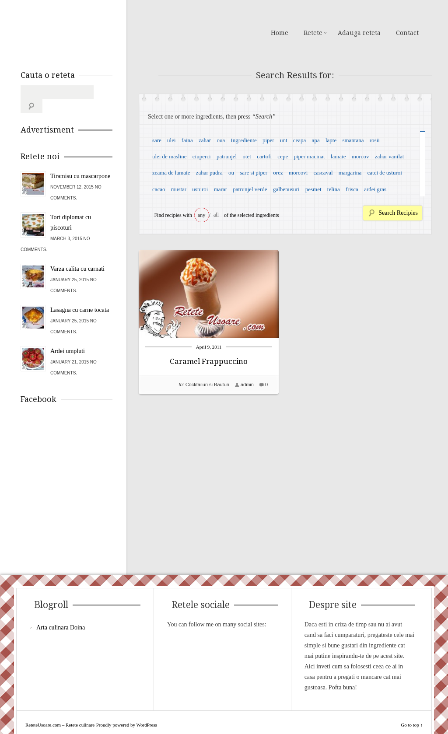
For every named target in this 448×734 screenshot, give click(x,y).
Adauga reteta (359, 32)
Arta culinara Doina (60, 613)
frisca (352, 189)
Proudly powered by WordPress (126, 710)
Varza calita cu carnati (77, 255)
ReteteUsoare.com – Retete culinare (83, 31)
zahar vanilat (389, 156)
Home (279, 32)
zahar (205, 140)
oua (221, 140)
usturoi (200, 189)
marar (220, 189)
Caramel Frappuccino (209, 361)
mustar (178, 189)
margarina (350, 172)
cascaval (323, 172)
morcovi (298, 172)
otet (246, 156)
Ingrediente (243, 140)
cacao (158, 189)
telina (333, 189)
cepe (282, 156)
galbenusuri (286, 189)
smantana (353, 140)
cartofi (264, 156)
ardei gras (375, 189)
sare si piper (253, 172)
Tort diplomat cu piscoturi (70, 208)
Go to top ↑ (412, 710)
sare (156, 140)
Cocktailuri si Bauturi (207, 384)
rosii (375, 140)
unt (283, 140)
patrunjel (227, 156)
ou (231, 172)
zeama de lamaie (171, 172)
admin (247, 384)
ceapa (299, 140)
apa (316, 140)
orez (278, 172)
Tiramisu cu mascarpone (80, 162)
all (216, 215)
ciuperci (201, 156)
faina (187, 140)
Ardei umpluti (67, 337)
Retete (313, 32)
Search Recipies (398, 213)
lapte (331, 140)
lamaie (338, 156)
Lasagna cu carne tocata (79, 296)
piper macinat (309, 156)
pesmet (313, 189)
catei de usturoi (385, 172)
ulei (171, 140)
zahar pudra (209, 172)
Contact (407, 32)
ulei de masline (169, 156)
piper (268, 140)
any (201, 215)
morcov (360, 156)
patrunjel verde (250, 189)
